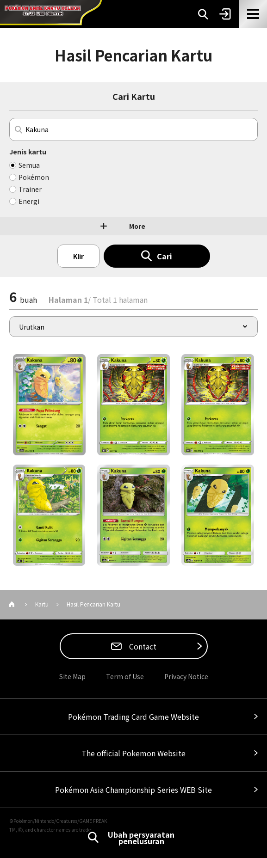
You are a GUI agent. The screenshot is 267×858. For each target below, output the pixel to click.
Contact (141, 646)
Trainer (30, 189)
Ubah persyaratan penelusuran (141, 837)
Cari (164, 256)
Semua (29, 165)
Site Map (72, 676)
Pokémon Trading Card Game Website (133, 716)
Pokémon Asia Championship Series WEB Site (133, 789)
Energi (29, 201)
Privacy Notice (186, 676)
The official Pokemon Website (133, 753)
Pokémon (34, 177)
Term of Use (125, 676)
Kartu (42, 604)
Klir (78, 256)
